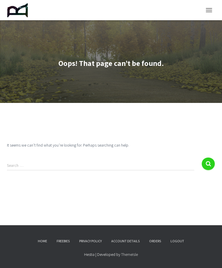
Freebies (63, 241)
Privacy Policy (90, 241)
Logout (177, 241)
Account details (125, 241)
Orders (155, 241)
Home (42, 241)
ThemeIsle (129, 254)
